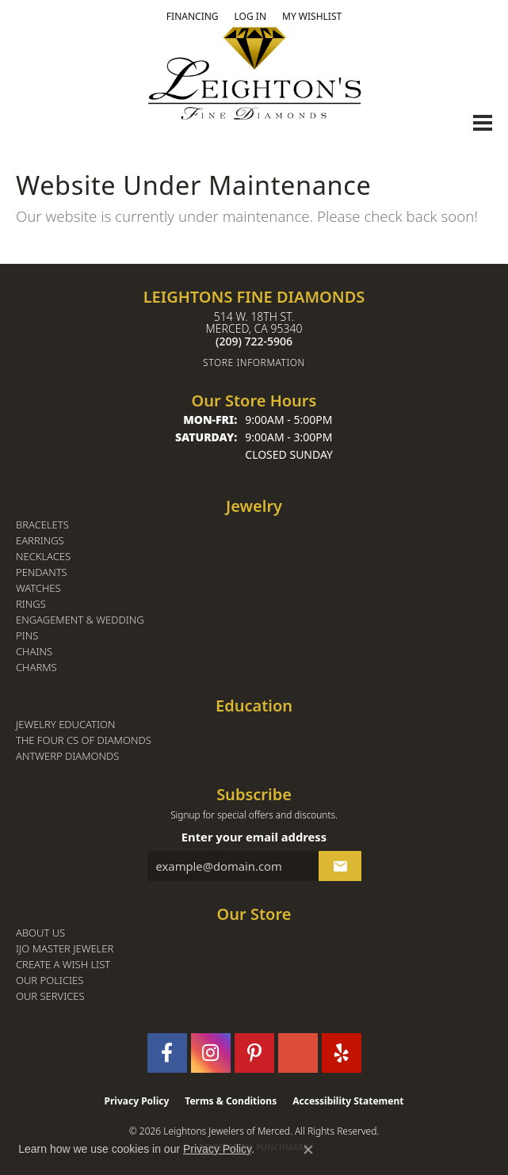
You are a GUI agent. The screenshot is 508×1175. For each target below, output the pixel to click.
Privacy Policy (137, 1101)
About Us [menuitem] (40, 933)
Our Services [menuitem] (50, 996)
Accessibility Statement (347, 1101)
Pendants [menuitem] (41, 572)
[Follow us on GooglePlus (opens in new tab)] (298, 1053)
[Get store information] (254, 362)
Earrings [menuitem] (40, 541)
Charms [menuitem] (36, 667)
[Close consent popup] (308, 1149)
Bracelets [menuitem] (42, 525)
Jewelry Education (65, 724)
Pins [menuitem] (27, 636)
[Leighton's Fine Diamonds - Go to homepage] (254, 73)
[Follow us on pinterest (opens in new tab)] (254, 1053)
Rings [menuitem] (31, 604)
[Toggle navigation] (482, 123)
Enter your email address (254, 837)
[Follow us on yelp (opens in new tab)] (341, 1053)
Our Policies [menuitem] (49, 980)
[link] (192, 17)
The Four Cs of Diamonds (83, 740)
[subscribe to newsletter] (340, 866)
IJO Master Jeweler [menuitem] (64, 949)
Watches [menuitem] (38, 588)
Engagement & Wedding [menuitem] (80, 620)
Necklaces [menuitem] (43, 556)
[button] (250, 17)
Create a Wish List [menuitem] (63, 964)
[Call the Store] (254, 341)
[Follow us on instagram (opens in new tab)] (211, 1053)
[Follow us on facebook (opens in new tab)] (167, 1053)
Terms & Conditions (231, 1101)
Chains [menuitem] (34, 652)
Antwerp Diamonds (67, 756)
